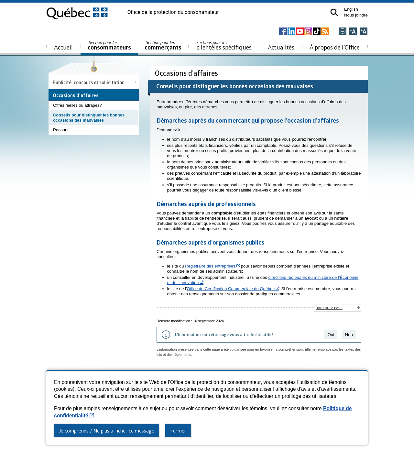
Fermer (178, 430)
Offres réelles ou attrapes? (77, 105)
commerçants (163, 45)
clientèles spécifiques (224, 45)
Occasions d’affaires (187, 73)
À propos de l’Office (335, 47)
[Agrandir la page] (363, 31)
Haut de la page (329, 307)
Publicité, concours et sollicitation (89, 82)
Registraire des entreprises (212, 266)
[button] (334, 12)
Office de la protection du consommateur (173, 12)
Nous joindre (356, 15)
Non (349, 334)
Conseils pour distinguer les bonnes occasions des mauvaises (89, 118)
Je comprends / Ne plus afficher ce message (106, 430)
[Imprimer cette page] (342, 31)
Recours (61, 129)
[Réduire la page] (353, 31)
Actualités (281, 47)
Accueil (63, 47)
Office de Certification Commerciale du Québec (233, 288)
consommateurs (109, 45)
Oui (330, 334)
